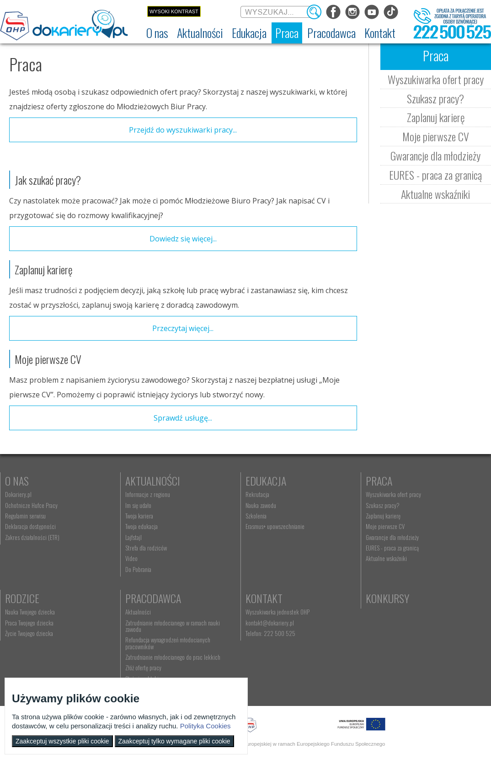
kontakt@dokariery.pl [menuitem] (270, 622)
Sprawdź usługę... (183, 418)
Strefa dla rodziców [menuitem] (146, 547)
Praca (379, 480)
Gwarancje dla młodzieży (435, 155)
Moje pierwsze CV (435, 136)
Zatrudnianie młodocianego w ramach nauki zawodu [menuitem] (172, 626)
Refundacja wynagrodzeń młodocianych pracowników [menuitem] (167, 643)
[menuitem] (157, 32)
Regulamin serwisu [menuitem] (25, 515)
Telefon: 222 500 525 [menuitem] (270, 633)
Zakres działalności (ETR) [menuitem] (32, 537)
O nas (17, 480)
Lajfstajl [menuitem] (133, 537)
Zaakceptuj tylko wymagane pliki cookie (174, 741)
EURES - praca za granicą (435, 174)
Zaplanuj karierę (435, 117)
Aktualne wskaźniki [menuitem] (386, 558)
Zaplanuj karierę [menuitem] (383, 515)
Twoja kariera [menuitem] (139, 515)
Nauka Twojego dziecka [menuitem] (30, 611)
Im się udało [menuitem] (138, 505)
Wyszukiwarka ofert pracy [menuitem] (393, 494)
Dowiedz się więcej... (183, 239)
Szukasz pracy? (435, 98)
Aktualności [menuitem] (138, 611)
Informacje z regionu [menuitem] (147, 494)
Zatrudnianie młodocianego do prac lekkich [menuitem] (172, 657)
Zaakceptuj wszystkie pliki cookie (62, 741)
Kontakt (264, 598)
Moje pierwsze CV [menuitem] (385, 526)
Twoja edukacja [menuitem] (141, 526)
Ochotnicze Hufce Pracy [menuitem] (31, 505)
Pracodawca (153, 598)
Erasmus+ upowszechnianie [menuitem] (275, 526)
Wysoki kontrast (173, 11)
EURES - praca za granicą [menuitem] (392, 547)
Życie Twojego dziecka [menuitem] (29, 633)
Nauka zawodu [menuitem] (261, 505)
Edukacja (266, 480)
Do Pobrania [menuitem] (138, 569)
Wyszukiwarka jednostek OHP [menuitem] (278, 611)
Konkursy (387, 598)
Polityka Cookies (205, 726)
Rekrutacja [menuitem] (257, 494)
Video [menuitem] (131, 558)
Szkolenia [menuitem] (256, 515)
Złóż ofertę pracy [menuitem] (143, 667)
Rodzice (22, 598)
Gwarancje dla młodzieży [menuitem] (392, 537)
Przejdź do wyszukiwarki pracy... (183, 130)
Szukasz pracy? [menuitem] (383, 505)
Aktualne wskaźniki (435, 194)
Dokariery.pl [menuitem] (18, 494)
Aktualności (152, 480)
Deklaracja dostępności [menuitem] (30, 526)
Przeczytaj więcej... (182, 328)
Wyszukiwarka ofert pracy (436, 79)
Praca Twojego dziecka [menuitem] (29, 622)
